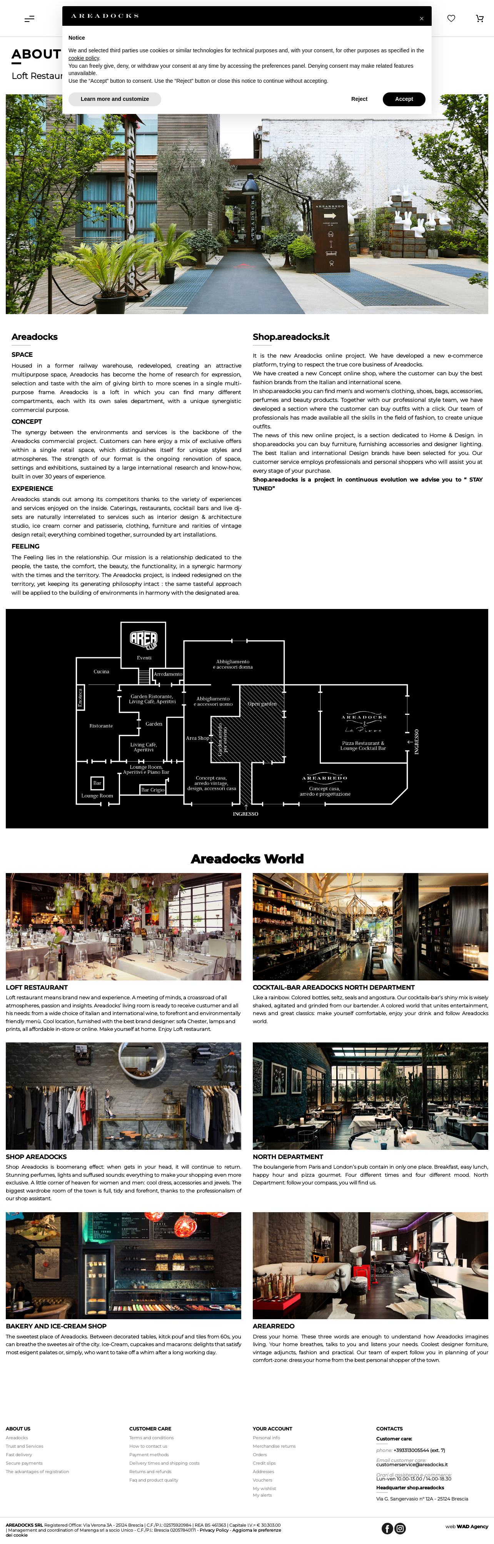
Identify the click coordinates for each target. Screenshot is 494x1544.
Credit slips (264, 1463)
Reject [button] (359, 99)
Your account (272, 1429)
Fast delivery (19, 1454)
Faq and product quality (153, 1480)
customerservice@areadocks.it (412, 1464)
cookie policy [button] (83, 58)
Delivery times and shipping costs (164, 1463)
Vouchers (262, 1480)
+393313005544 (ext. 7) (419, 1450)
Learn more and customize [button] (115, 99)
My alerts (262, 1495)
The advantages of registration (37, 1471)
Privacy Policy (214, 1530)
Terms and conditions (151, 1437)
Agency (472, 1526)
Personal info (266, 1437)
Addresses (263, 1471)
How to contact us (148, 1446)
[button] (422, 18)
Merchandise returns (274, 1446)
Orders (260, 1454)
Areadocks (17, 1437)
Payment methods (149, 1454)
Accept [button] (404, 99)
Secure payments (24, 1463)
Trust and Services (24, 1446)
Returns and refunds (150, 1471)
